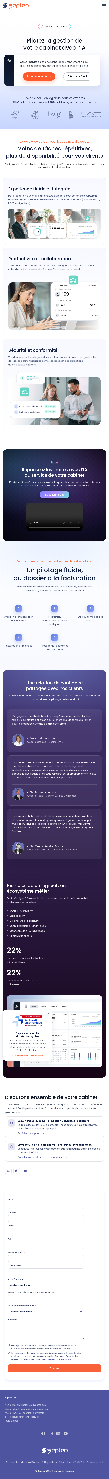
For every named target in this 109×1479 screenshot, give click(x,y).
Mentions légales (30, 1462)
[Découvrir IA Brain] (54, 26)
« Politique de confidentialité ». (56, 1359)
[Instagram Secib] (16, 1171)
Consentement (94, 1462)
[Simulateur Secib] (54, 1151)
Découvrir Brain (54, 494)
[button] (103, 5)
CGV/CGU (78, 1462)
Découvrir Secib (78, 76)
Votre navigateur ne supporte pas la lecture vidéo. (54, 517)
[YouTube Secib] (25, 1171)
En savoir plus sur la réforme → (27, 1055)
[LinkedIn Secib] (8, 1171)
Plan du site (12, 1462)
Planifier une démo (39, 76)
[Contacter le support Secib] (54, 1127)
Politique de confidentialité (56, 1462)
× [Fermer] (48, 1014)
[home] (15, 5)
